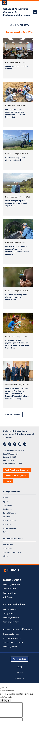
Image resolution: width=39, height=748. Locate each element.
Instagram (4, 444)
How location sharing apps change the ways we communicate (16, 297)
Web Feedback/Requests (16, 470)
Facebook (9, 444)
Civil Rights (7, 505)
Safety (5, 532)
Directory (6, 517)
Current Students (9, 513)
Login (8, 481)
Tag (31, 32)
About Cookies (19, 659)
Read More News (12, 414)
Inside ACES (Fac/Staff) (16, 475)
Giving (5, 556)
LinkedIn (24, 444)
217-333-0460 (8, 460)
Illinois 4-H (7, 524)
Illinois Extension (9, 520)
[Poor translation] (7, 700)
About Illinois (8, 544)
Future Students (9, 528)
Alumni (5, 497)
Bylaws (6, 501)
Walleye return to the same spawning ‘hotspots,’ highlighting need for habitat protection (17, 250)
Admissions (7, 548)
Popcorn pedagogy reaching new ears (16, 67)
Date (25, 32)
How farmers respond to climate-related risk (15, 158)
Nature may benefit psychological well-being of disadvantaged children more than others (17, 344)
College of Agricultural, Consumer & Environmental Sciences (16, 12)
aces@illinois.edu (15, 463)
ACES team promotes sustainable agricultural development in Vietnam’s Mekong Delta (16, 113)
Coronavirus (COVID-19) (12, 552)
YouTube (19, 444)
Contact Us (7, 509)
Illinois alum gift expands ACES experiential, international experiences (17, 203)
